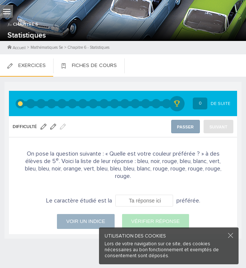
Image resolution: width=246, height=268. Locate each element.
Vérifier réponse (155, 221)
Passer (185, 127)
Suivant (218, 127)
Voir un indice (85, 221)
